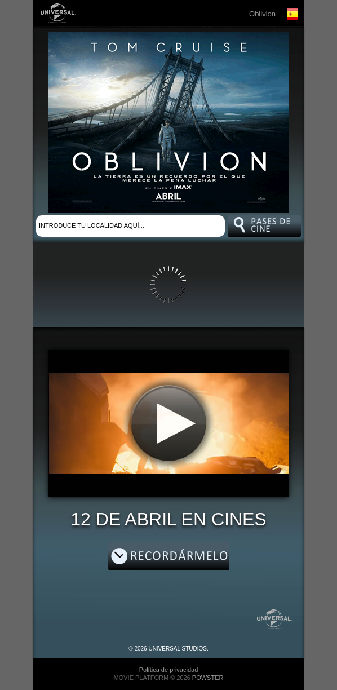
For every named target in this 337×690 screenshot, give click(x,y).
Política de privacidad (168, 669)
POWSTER (208, 677)
